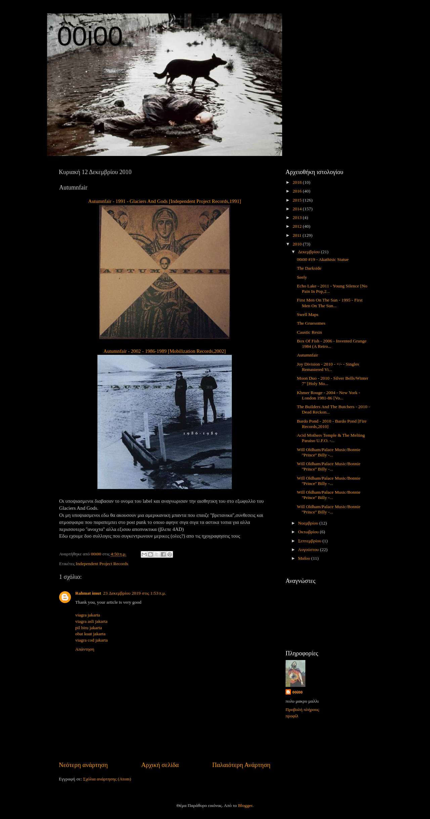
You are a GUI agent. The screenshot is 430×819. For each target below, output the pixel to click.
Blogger (245, 805)
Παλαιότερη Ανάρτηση (241, 764)
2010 (298, 244)
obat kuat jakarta (90, 633)
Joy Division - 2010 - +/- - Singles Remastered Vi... (328, 367)
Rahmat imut (88, 593)
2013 (298, 217)
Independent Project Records (102, 563)
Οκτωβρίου (309, 531)
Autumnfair (307, 355)
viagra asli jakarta (91, 621)
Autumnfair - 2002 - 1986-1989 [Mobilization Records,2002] (164, 351)
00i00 (90, 36)
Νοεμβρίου (308, 523)
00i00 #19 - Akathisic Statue (323, 259)
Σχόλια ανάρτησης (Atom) (107, 778)
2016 (298, 191)
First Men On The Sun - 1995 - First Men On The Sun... (330, 302)
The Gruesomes (311, 323)
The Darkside (309, 268)
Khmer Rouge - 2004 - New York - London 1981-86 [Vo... (328, 395)
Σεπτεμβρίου (310, 540)
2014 (298, 208)
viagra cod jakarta (91, 640)
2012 (298, 226)
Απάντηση (84, 649)
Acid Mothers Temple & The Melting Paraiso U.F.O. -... (331, 438)
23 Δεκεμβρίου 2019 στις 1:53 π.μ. (134, 593)
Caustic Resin (309, 332)
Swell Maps (307, 314)
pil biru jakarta (88, 627)
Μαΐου (304, 558)
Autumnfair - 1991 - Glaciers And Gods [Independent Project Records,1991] (164, 201)
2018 (298, 182)
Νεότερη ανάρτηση (83, 764)
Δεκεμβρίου (309, 251)
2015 (298, 200)
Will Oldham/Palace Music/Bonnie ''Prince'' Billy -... (328, 452)
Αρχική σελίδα (160, 764)
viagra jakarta (87, 614)
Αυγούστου (309, 549)
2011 (298, 235)
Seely (302, 277)
